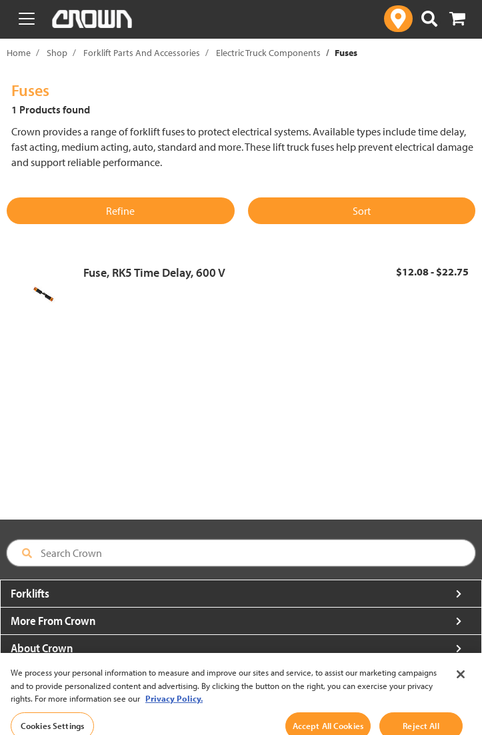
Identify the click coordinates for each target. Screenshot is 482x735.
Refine (120, 210)
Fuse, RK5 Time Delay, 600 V (154, 272)
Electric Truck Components (268, 53)
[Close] (460, 683)
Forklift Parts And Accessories (141, 53)
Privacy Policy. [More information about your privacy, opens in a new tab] (174, 707)
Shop (57, 53)
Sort (362, 210)
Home (19, 53)
